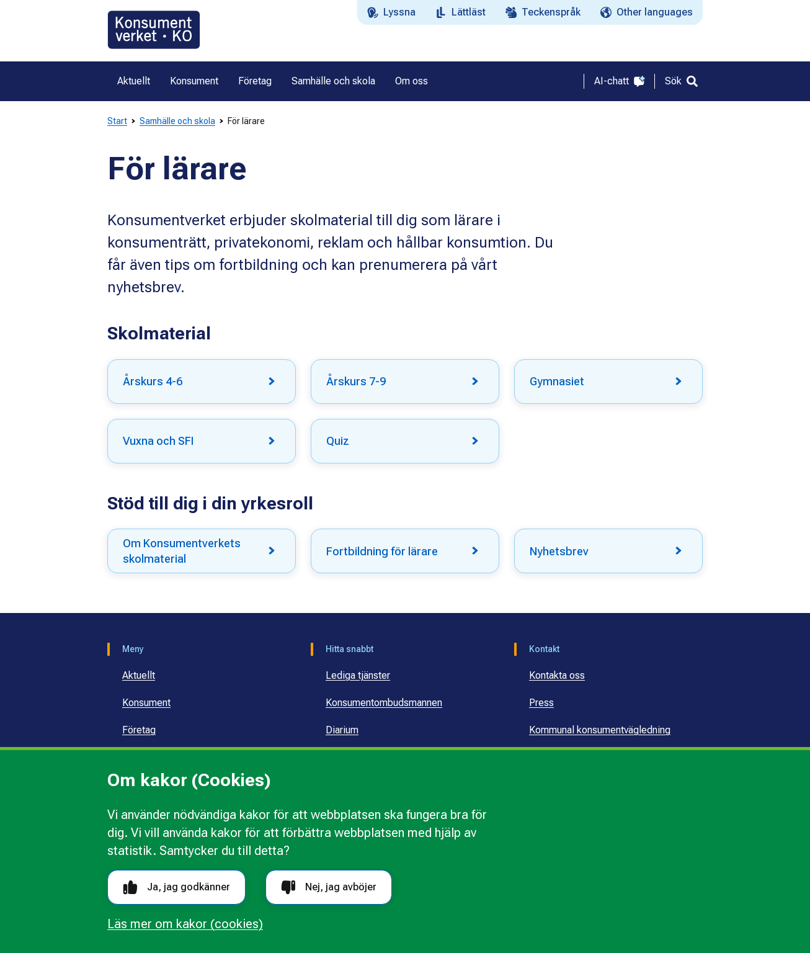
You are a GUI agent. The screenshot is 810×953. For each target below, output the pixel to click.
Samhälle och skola (177, 121)
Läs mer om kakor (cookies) (185, 923)
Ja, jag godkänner (176, 887)
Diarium (342, 730)
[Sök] (681, 81)
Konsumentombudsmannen (384, 703)
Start (117, 121)
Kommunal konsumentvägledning (599, 730)
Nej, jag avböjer (328, 887)
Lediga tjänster (358, 675)
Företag (139, 730)
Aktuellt (138, 675)
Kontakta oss (557, 675)
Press (541, 703)
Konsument (146, 703)
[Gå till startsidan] (153, 30)
